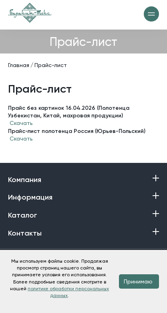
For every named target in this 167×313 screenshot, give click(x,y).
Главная (18, 65)
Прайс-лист (50, 65)
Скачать (21, 123)
